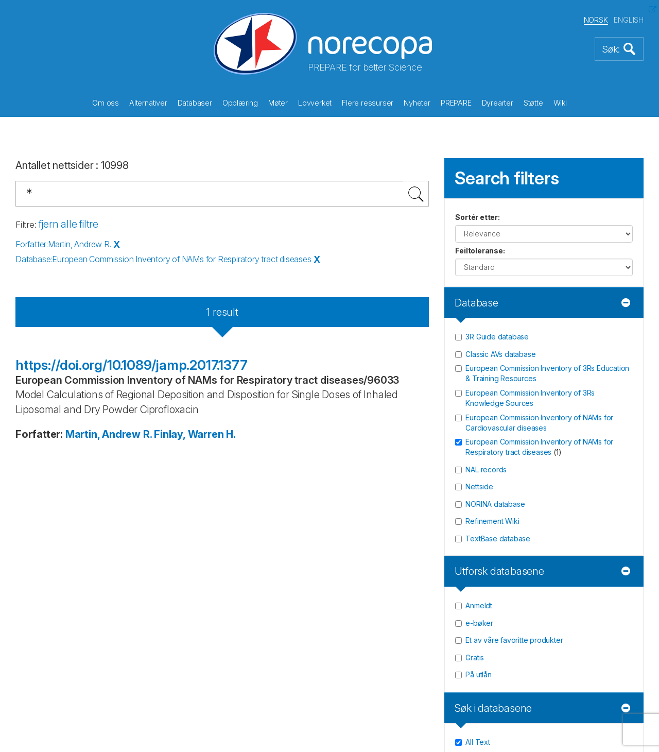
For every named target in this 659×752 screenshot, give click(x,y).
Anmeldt (478, 605)
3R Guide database (497, 336)
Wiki (560, 102)
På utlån (478, 674)
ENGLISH (629, 19)
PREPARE (456, 102)
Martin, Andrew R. (108, 434)
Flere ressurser (367, 102)
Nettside (479, 486)
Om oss (105, 102)
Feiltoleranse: (480, 250)
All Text (477, 742)
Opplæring (240, 102)
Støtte (533, 102)
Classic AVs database (500, 354)
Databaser (195, 102)
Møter (278, 102)
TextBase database (497, 538)
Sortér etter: (477, 217)
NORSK (596, 19)
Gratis (474, 657)
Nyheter (417, 102)
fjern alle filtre (68, 224)
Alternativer (148, 102)
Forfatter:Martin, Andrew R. (63, 244)
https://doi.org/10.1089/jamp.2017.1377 (131, 365)
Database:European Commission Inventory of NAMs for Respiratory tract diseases (163, 259)
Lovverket (315, 102)
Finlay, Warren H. (195, 434)
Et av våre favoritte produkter (514, 640)
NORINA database (495, 504)
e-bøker (479, 623)
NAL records (486, 469)
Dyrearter (497, 102)
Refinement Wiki (492, 521)
